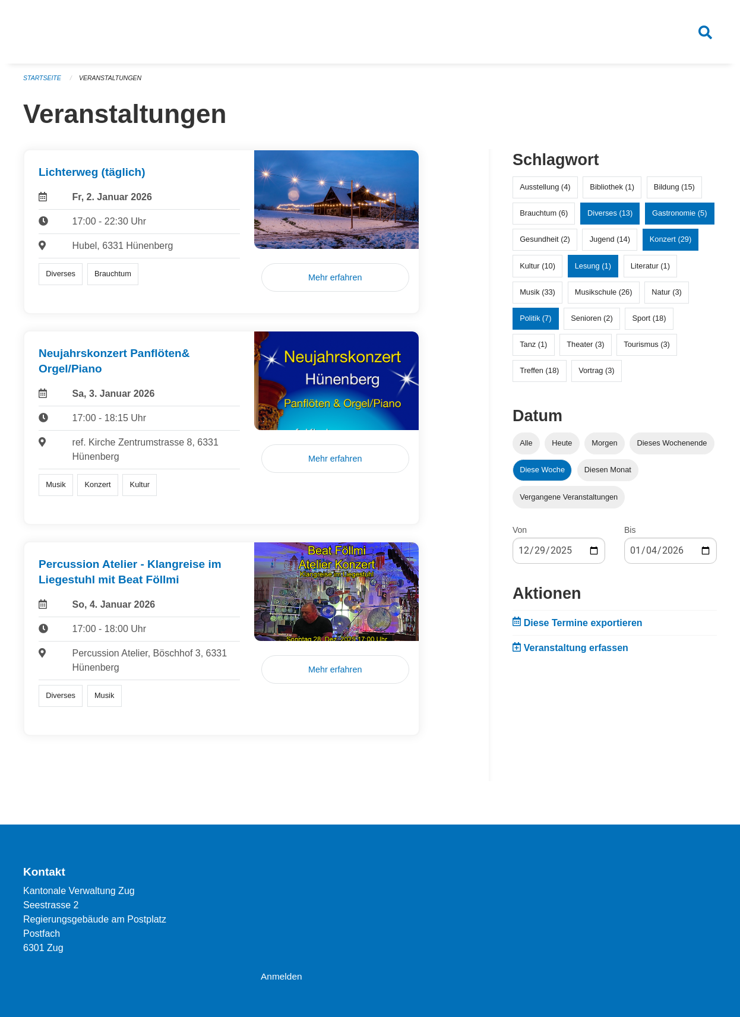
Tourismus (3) (647, 349)
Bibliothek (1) (612, 192)
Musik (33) (537, 297)
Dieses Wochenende (672, 448)
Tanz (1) (533, 349)
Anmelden (282, 976)
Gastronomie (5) (679, 218)
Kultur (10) (537, 270)
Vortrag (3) (596, 375)
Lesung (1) (593, 270)
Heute (562, 448)
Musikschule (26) (604, 297)
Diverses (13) (610, 218)
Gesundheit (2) (545, 244)
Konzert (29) (670, 244)
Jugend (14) (610, 244)
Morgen (604, 448)
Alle (526, 448)
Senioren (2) (591, 323)
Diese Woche (542, 474)
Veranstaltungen (113, 83)
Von (520, 534)
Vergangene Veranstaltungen (569, 501)
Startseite (43, 83)
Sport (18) (649, 323)
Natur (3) (667, 297)
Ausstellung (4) (545, 192)
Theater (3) (585, 349)
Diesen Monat (607, 474)
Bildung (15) (674, 192)
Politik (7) (535, 323)
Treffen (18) (539, 375)
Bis (629, 534)
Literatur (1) (650, 270)
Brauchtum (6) (544, 218)
